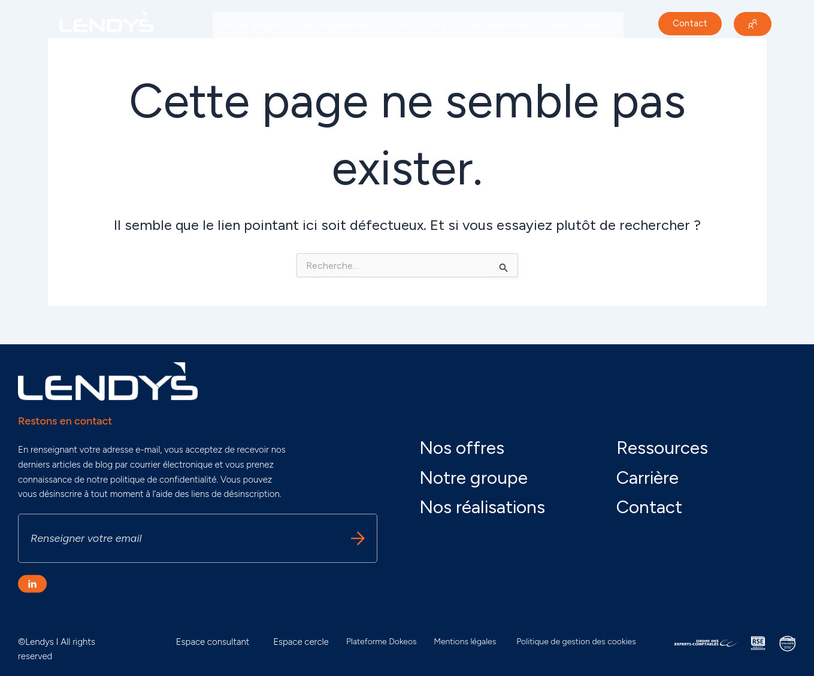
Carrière (238, 53)
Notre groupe (251, 25)
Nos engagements (339, 25)
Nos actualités (583, 25)
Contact (649, 507)
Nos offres (421, 25)
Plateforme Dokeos (381, 641)
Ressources (662, 447)
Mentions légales (465, 641)
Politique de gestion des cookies (576, 641)
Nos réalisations (498, 25)
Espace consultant (213, 641)
